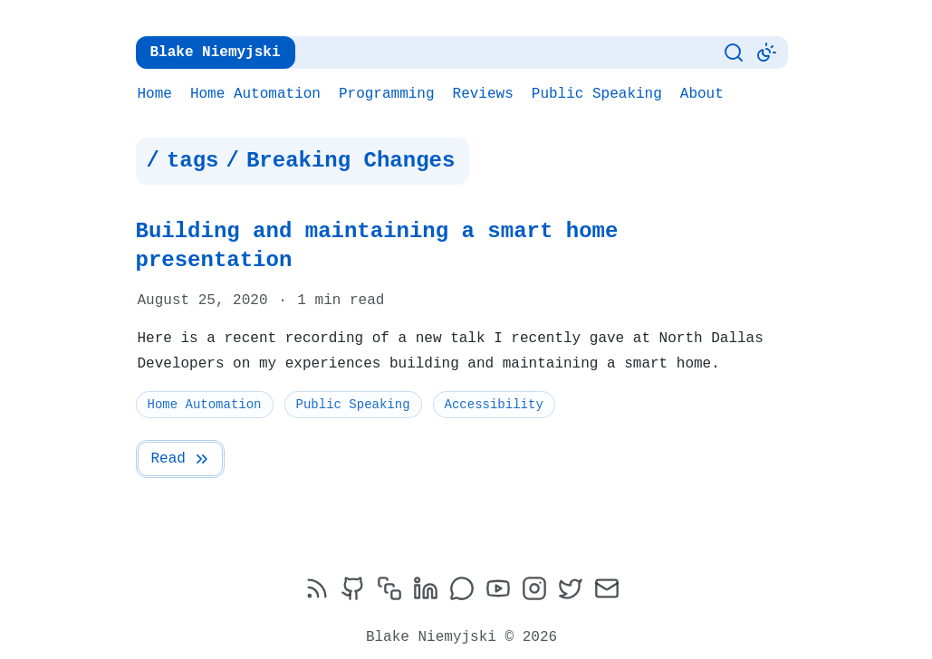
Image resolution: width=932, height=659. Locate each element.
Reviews (483, 94)
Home (155, 94)
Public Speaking (597, 94)
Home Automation (255, 94)
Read (181, 430)
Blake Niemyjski (215, 52)
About (702, 94)
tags (193, 161)
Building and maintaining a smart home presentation (462, 231)
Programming (387, 94)
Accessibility (494, 375)
